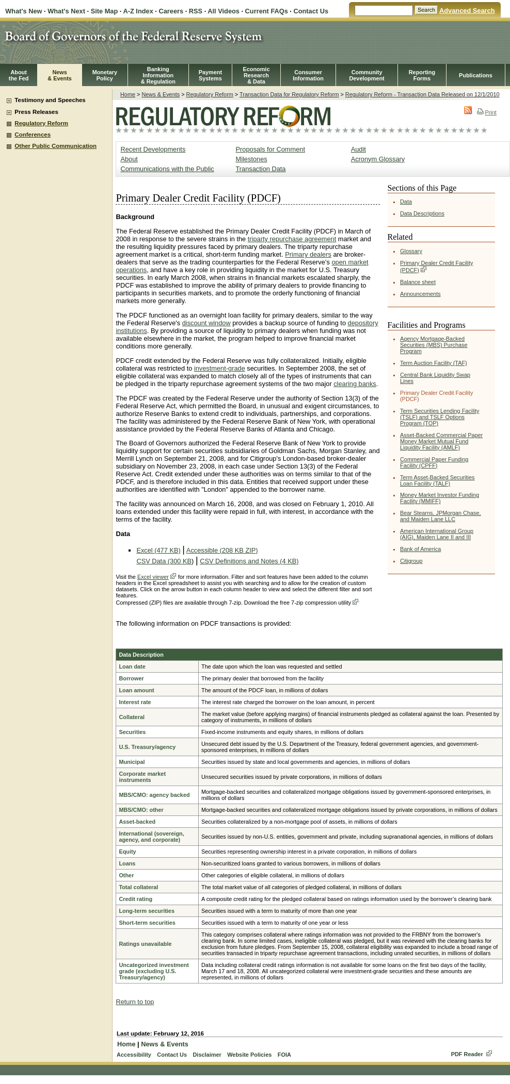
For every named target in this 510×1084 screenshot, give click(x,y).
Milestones (251, 159)
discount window (206, 323)
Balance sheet (418, 282)
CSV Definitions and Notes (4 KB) (249, 561)
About (128, 159)
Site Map (104, 11)
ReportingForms (422, 75)
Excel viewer (153, 577)
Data (406, 201)
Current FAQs (266, 11)
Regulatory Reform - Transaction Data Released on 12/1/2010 (422, 94)
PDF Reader (467, 1054)
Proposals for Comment (270, 149)
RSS (195, 11)
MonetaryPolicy (104, 75)
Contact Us (310, 11)
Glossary (411, 251)
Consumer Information (308, 75)
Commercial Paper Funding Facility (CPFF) (434, 462)
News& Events (59, 75)
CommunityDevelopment (366, 75)
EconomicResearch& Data (256, 75)
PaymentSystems (210, 75)
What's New (23, 11)
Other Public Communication (55, 146)
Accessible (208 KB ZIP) (222, 550)
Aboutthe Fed (19, 75)
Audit (358, 149)
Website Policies (249, 1055)
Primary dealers (308, 254)
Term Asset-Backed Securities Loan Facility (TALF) (437, 480)
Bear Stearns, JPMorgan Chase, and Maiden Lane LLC (440, 516)
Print (486, 112)
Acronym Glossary (378, 159)
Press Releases (36, 112)
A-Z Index (138, 11)
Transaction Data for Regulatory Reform (289, 94)
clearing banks (354, 384)
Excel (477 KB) (158, 550)
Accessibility (134, 1055)
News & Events (160, 94)
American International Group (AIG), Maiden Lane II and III (436, 534)
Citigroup (411, 561)
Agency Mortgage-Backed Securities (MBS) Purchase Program (434, 345)
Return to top (135, 1002)
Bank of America (420, 549)
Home (127, 94)
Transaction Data (261, 169)
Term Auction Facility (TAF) (433, 363)
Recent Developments (152, 149)
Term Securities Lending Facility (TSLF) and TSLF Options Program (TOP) (440, 417)
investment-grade (219, 368)
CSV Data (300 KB (164, 561)
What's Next (66, 11)
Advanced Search (467, 10)
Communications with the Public (167, 169)
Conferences (32, 134)
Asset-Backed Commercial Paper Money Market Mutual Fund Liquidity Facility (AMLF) (441, 441)
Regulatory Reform (41, 123)
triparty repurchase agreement (292, 239)
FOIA (284, 1055)
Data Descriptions (422, 213)
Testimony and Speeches (49, 100)
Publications (475, 75)
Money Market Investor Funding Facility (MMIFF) (439, 498)
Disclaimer (207, 1055)
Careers (170, 11)
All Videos (224, 11)
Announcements (420, 294)
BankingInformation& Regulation (158, 75)
